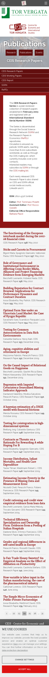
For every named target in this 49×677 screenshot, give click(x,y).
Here (15, 644)
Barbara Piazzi (16, 214)
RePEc (24, 138)
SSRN (31, 132)
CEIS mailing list (20, 170)
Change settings (24, 659)
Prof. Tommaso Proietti (28, 202)
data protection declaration (15, 650)
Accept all (24, 669)
